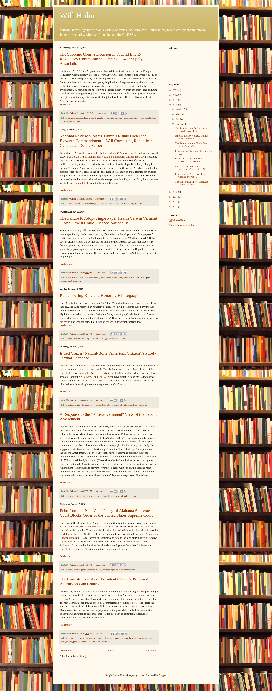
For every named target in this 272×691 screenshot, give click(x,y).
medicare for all (138, 277)
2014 (175, 197)
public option (75, 281)
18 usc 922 (83, 638)
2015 (175, 192)
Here (71, 537)
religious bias (108, 203)
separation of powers (138, 118)
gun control (118, 638)
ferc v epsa (123, 118)
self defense (126, 496)
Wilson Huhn (179, 220)
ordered (89, 526)
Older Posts (152, 650)
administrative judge (77, 570)
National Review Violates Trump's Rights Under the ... (191, 137)
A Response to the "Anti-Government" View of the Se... (191, 168)
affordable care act (76, 277)
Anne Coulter (87, 365)
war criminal (127, 203)
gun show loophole (133, 638)
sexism (118, 203)
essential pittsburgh (76, 496)
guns (63, 642)
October (180, 109)
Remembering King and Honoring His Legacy (98, 295)
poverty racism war (117, 338)
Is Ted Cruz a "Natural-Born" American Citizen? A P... (189, 160)
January (180, 124)
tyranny (135, 496)
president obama (80, 642)
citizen (71, 405)
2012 (175, 206)
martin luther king (81, 338)
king (70, 338)
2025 (175, 90)
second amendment (111, 496)
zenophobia (139, 203)
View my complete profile (181, 225)
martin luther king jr (98, 338)
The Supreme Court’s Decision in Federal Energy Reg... (191, 129)
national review (87, 203)
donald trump (74, 203)
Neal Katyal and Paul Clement (96, 376)
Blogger (162, 675)
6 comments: (100, 334)
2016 (175, 105)
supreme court (79, 121)
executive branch (96, 638)
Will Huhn (77, 15)
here (117, 537)
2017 (175, 100)
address (140, 591)
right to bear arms (93, 496)
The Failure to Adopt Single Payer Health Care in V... (191, 145)
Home (110, 650)
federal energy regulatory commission (100, 118)
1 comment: (100, 113)
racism (98, 203)
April (178, 119)
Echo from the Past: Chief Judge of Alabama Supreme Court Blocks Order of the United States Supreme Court (106, 513)
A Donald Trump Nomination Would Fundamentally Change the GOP (106, 156)
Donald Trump (67, 365)
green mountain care (108, 277)
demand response (75, 118)
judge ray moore (94, 570)
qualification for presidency (126, 405)
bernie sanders (91, 277)
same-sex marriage (127, 570)
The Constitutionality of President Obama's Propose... (191, 183)
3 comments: (100, 272)
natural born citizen (104, 405)
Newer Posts (67, 650)
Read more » (66, 104)
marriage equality (110, 570)
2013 (175, 201)
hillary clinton (124, 277)
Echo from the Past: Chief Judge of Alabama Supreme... (192, 175)
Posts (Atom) (79, 656)
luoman (141, 675)
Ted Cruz (143, 405)
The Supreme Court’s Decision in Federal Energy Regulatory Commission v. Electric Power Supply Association (101, 59)
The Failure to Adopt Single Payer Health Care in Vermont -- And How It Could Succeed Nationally (108, 220)
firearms (108, 638)
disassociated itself (79, 182)
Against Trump (127, 152)
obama (69, 642)
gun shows (147, 638)
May (178, 114)
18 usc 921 (73, 638)
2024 (175, 95)
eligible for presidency (84, 405)
